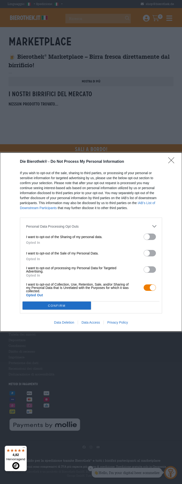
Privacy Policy (117, 322)
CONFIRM (57, 305)
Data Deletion (64, 322)
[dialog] (91, 242)
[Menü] (24, 448)
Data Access (91, 322)
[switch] (150, 237)
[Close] (172, 161)
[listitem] (91, 226)
